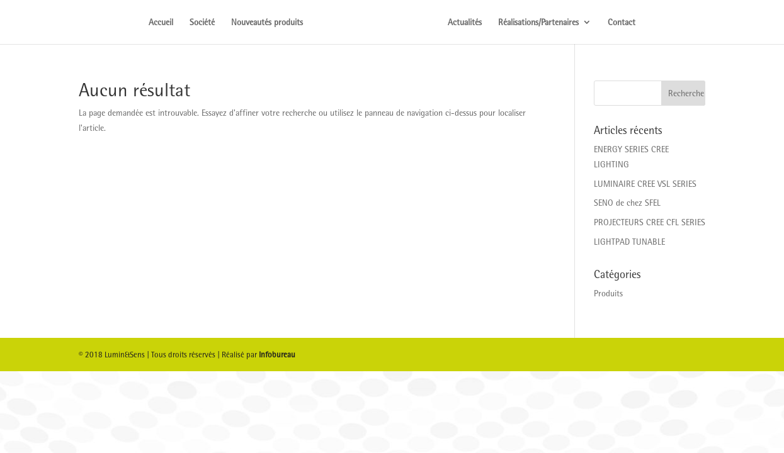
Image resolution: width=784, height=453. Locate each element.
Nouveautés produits (267, 22)
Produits (608, 293)
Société (202, 22)
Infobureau (277, 354)
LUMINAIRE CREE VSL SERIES (645, 184)
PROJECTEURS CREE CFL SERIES (649, 222)
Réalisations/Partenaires (538, 22)
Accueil (161, 22)
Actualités (465, 22)
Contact (621, 22)
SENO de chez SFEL (627, 203)
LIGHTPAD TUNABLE (629, 242)
